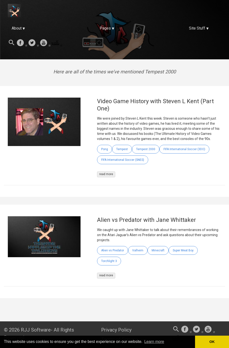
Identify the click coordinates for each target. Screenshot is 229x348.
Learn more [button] (154, 342)
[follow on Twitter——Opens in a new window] (33, 43)
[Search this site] (12, 43)
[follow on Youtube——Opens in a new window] (45, 43)
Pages (105, 28)
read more (106, 174)
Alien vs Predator (112, 250)
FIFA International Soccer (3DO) (184, 149)
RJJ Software (36, 330)
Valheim (137, 250)
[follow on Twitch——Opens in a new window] (56, 43)
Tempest (122, 149)
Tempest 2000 (145, 149)
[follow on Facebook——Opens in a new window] (21, 43)
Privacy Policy (116, 330)
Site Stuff (197, 28)
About (17, 28)
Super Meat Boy (183, 250)
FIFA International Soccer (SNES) (122, 160)
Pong (104, 149)
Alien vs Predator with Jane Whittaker (146, 220)
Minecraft (158, 250)
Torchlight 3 (109, 261)
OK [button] (212, 342)
